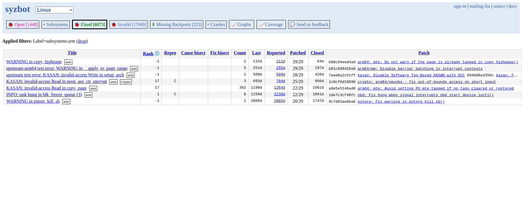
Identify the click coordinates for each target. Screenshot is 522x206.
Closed (317, 52)
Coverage (271, 24)
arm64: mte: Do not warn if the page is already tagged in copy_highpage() (438, 61)
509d (280, 75)
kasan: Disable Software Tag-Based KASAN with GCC (411, 75)
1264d (279, 88)
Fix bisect (219, 52)
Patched (298, 52)
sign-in (459, 6)
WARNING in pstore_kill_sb (33, 101)
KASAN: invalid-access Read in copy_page (46, 88)
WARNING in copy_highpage (34, 61)
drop (82, 41)
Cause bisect (193, 52)
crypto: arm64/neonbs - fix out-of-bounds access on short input (427, 81)
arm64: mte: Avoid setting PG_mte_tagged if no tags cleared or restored (436, 88)
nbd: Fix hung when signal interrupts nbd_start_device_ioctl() (426, 94)
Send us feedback (309, 24)
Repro (170, 52)
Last (256, 52)
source (499, 6)
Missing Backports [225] (177, 24)
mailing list (479, 6)
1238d (279, 94)
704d (280, 81)
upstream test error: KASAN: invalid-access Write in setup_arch (65, 74)
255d (280, 68)
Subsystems (55, 24)
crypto (126, 82)
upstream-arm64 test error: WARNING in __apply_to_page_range (66, 68)
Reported (276, 52)
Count (240, 52)
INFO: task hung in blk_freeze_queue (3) (44, 94)
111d (280, 61)
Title (72, 52)
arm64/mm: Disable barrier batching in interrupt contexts (420, 68)
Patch (424, 52)
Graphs (241, 24)
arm (68, 62)
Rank (148, 53)
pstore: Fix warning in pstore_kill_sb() (401, 101)
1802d (279, 101)
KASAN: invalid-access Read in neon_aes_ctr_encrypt (56, 81)
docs (513, 6)
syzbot (17, 9)
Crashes (216, 24)
